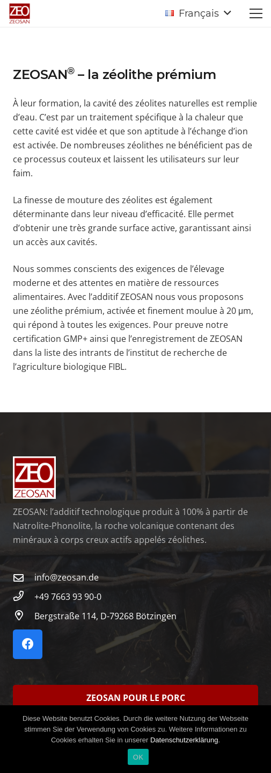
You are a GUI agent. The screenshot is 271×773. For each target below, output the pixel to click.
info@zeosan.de (66, 577)
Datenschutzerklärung (184, 740)
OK (138, 757)
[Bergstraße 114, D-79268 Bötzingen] (23, 616)
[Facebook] (27, 644)
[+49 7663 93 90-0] (23, 597)
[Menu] (256, 13)
